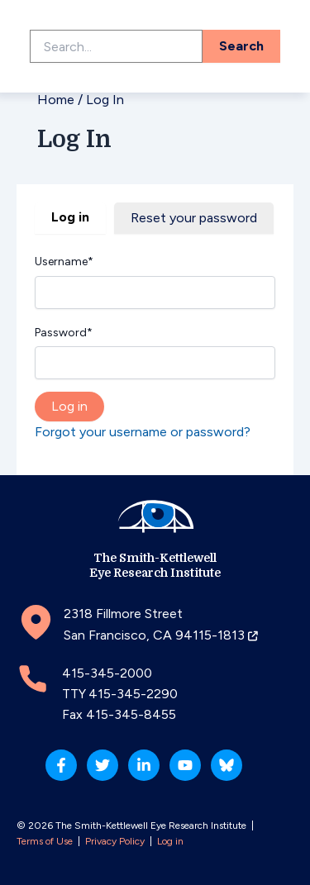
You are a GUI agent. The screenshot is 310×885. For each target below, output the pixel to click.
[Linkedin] (144, 765)
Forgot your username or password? (142, 432)
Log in (70, 217)
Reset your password (194, 218)
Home (55, 99)
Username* (64, 262)
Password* (64, 333)
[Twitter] (102, 765)
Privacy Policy (115, 841)
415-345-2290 (133, 694)
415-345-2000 (107, 673)
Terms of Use (45, 841)
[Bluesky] (226, 765)
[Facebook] (61, 765)
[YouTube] (185, 765)
